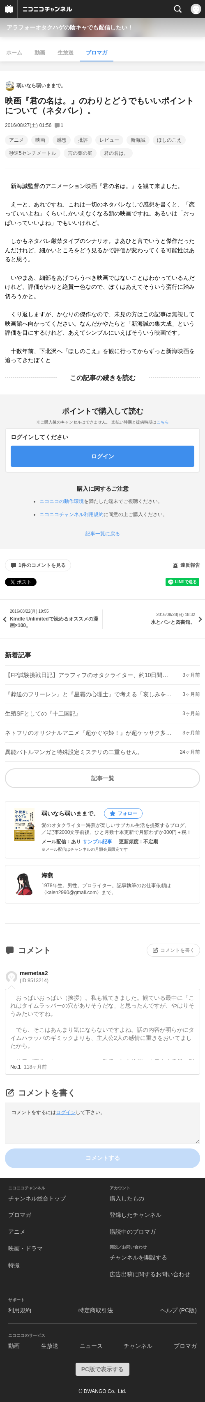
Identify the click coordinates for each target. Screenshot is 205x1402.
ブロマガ (96, 53)
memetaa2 (34, 976)
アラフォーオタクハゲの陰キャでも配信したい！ (70, 27)
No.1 (15, 1067)
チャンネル (138, 1346)
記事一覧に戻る (102, 533)
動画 (40, 53)
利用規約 (19, 1310)
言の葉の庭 (80, 153)
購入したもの (127, 1198)
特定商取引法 (95, 1310)
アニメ (16, 140)
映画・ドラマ (25, 1248)
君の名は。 (116, 153)
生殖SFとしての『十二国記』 (43, 713)
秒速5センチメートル (32, 153)
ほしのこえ (169, 140)
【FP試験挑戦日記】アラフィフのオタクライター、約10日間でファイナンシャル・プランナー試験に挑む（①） (89, 675)
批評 (83, 140)
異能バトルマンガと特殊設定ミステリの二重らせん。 (74, 752)
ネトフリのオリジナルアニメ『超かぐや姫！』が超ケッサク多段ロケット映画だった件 (89, 733)
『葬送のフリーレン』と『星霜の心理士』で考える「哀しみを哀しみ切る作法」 (89, 694)
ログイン (66, 1112)
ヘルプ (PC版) (178, 1310)
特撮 (14, 1265)
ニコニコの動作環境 (61, 501)
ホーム (14, 53)
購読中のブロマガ (133, 1231)
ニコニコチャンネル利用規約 (71, 514)
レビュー (109, 140)
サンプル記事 (97, 841)
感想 (62, 140)
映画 (40, 140)
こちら (163, 422)
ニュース (91, 1346)
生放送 (66, 53)
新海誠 (138, 140)
